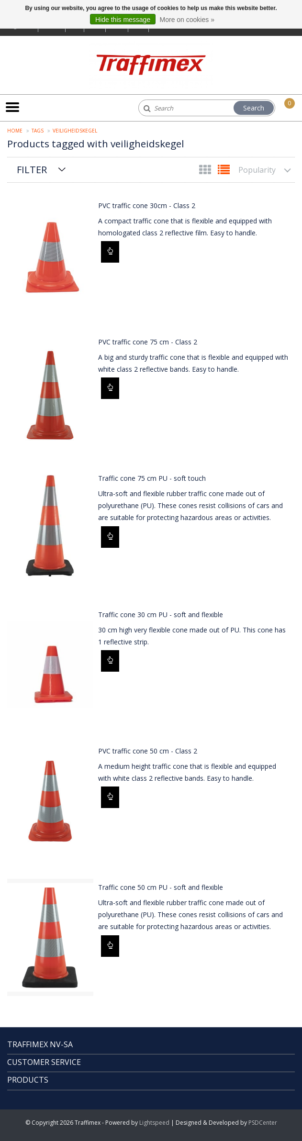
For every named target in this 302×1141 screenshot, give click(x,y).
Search (253, 107)
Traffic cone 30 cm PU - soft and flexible (160, 614)
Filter (32, 169)
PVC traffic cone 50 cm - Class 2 (147, 750)
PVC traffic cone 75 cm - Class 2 (147, 341)
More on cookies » (187, 19)
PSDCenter (262, 1123)
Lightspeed (154, 1123)
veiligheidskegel (75, 130)
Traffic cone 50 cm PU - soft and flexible (160, 887)
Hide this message (122, 19)
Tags (38, 130)
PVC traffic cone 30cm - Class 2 (146, 205)
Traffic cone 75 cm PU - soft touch (152, 478)
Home (14, 130)
